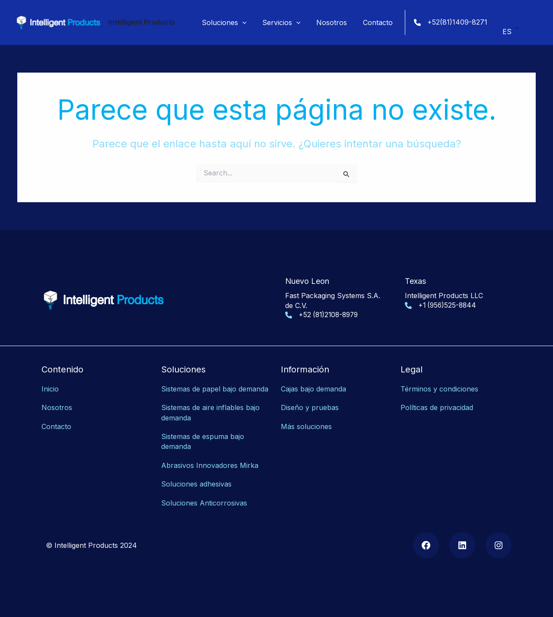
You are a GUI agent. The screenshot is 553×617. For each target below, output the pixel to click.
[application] (249, 22)
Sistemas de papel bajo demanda (214, 389)
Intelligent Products (141, 22)
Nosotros (56, 407)
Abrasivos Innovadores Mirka (209, 463)
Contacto (56, 425)
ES (507, 28)
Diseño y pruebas (310, 407)
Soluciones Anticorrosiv (200, 500)
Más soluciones (306, 425)
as (243, 500)
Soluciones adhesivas (196, 481)
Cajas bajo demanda (313, 389)
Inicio (50, 389)
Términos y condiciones (439, 389)
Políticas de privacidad (436, 407)
